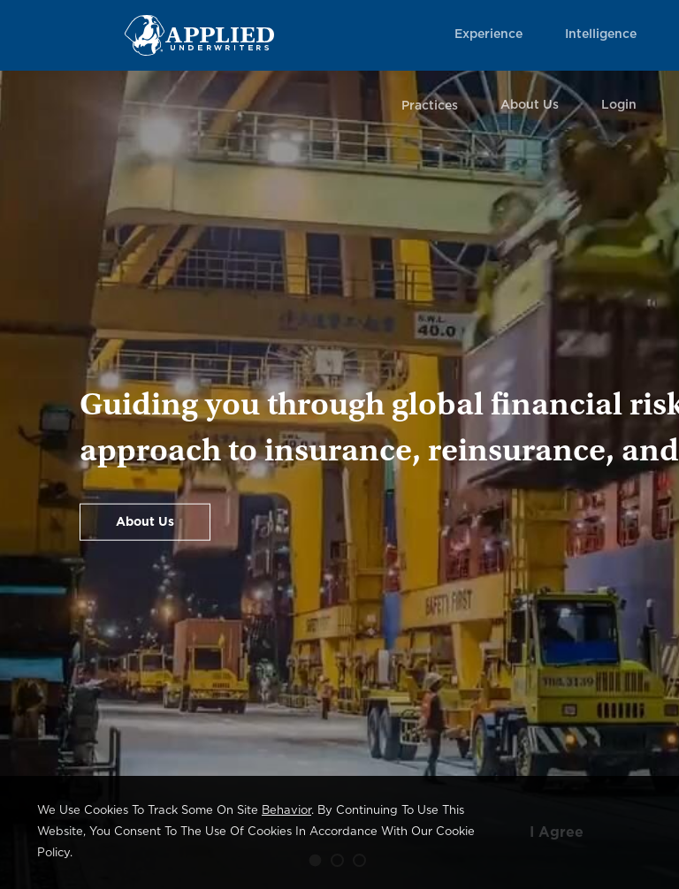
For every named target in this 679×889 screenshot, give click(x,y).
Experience (488, 34)
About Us (529, 105)
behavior (286, 811)
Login (619, 105)
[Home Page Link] (199, 35)
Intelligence (601, 34)
